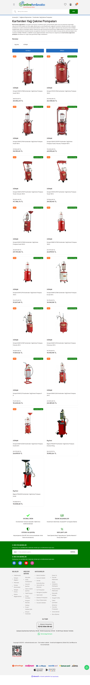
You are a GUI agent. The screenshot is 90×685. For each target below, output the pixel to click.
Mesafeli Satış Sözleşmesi (28, 587)
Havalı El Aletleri (41, 610)
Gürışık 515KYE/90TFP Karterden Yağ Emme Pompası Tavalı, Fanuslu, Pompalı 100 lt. (60, 143)
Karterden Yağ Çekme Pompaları (42, 17)
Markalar (16, 590)
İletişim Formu (16, 598)
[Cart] (76, 4)
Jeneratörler (55, 619)
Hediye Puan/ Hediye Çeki (28, 614)
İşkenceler (40, 602)
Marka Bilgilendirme (17, 602)
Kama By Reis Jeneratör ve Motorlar (40, 592)
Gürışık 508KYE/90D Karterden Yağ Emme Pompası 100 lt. (59, 245)
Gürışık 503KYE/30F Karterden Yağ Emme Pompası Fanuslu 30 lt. (28, 348)
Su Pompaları (40, 597)
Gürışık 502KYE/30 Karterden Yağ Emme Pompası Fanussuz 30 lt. (61, 348)
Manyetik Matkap (54, 601)
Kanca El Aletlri (41, 585)
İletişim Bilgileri (16, 586)
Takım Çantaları (54, 608)
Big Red (49, 446)
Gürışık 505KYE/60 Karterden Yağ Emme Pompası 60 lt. (61, 399)
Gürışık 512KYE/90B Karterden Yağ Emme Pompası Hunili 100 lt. (28, 92)
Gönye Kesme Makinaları (56, 597)
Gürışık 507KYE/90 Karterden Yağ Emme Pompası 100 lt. (27, 296)
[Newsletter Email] (45, 559)
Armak (38, 587)
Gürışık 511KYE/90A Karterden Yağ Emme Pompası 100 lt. (62, 92)
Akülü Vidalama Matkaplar (55, 591)
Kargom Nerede (27, 608)
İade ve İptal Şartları (29, 597)
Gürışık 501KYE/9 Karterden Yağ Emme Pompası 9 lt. (27, 399)
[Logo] (32, 4)
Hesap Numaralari (17, 593)
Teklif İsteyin (29, 600)
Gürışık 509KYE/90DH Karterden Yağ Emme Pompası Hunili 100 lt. (25, 245)
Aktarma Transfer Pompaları (55, 614)
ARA (73, 11)
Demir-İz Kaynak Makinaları (55, 584)
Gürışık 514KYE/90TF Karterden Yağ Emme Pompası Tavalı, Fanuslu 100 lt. (25, 194)
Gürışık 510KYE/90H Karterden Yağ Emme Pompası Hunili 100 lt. (28, 143)
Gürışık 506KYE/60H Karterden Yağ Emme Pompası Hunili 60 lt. (25, 450)
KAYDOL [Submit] (72, 559)
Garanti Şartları (27, 592)
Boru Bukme (55, 621)
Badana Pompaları (42, 604)
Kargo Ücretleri (27, 604)
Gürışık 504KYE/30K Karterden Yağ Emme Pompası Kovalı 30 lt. (62, 296)
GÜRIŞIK (16, 88)
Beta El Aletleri (41, 582)
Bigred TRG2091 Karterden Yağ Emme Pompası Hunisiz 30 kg (60, 450)
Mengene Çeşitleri (42, 599)
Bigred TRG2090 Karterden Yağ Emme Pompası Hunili (27, 501)
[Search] (45, 11)
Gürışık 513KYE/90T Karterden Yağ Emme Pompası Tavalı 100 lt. (62, 194)
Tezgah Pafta (56, 605)
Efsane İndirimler (28, 620)
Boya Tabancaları (42, 607)
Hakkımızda (17, 582)
